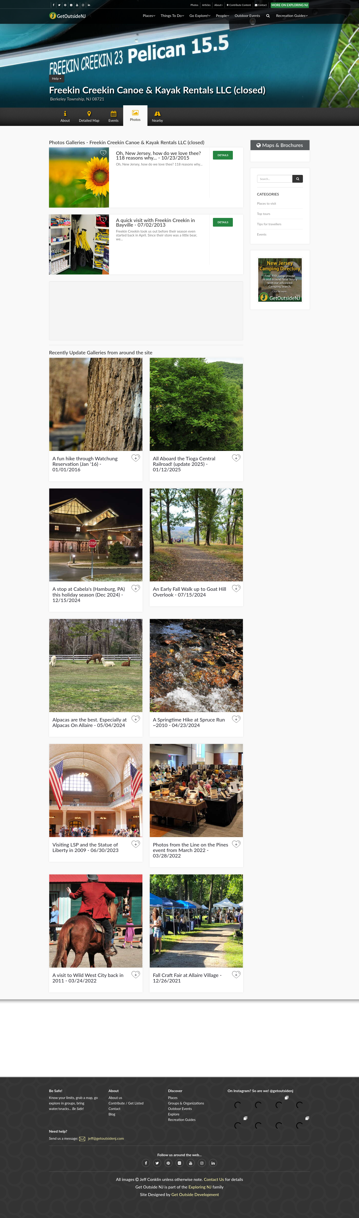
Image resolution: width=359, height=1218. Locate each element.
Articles (206, 4)
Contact (261, 4)
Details (223, 155)
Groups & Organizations (186, 1103)
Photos (194, 4)
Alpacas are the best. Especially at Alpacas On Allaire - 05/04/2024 (89, 722)
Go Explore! (199, 15)
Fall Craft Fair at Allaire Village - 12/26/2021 (187, 978)
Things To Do (172, 15)
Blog (112, 1114)
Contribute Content (239, 4)
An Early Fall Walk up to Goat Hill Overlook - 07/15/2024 (189, 591)
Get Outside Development (195, 1194)
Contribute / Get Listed (126, 1103)
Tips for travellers (269, 224)
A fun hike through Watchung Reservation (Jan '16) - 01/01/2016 (84, 463)
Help (56, 78)
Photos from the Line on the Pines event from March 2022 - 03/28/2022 (190, 850)
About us (115, 1098)
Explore (174, 1114)
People (222, 15)
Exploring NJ (200, 1186)
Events (262, 234)
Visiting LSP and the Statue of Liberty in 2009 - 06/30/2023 (85, 847)
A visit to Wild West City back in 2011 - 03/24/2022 (87, 978)
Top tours (263, 214)
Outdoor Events (247, 15)
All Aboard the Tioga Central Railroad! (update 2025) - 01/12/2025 (184, 463)
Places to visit (266, 203)
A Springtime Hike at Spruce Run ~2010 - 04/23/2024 (189, 722)
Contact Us (214, 1179)
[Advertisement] (146, 311)
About (218, 4)
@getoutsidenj (281, 1090)
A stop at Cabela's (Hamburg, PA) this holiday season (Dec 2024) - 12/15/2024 (88, 594)
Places (149, 15)
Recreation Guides (292, 15)
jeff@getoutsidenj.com (106, 1138)
